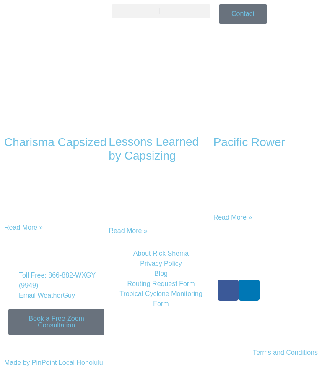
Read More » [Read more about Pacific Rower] (232, 217)
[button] (161, 11)
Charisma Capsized (55, 142)
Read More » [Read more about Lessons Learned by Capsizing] (128, 230)
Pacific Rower (249, 142)
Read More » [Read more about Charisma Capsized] (23, 227)
